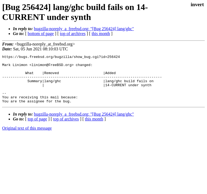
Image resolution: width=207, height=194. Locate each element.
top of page (37, 128)
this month (101, 33)
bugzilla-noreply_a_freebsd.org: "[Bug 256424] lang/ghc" (84, 28)
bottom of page (41, 33)
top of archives (72, 33)
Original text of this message (27, 138)
